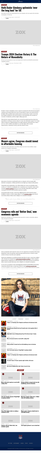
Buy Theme (10, 443)
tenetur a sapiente (10, 188)
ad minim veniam (28, 194)
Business (31, 443)
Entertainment (16, 443)
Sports (26, 443)
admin (7, 18)
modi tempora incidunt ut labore (23, 259)
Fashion (22, 443)
